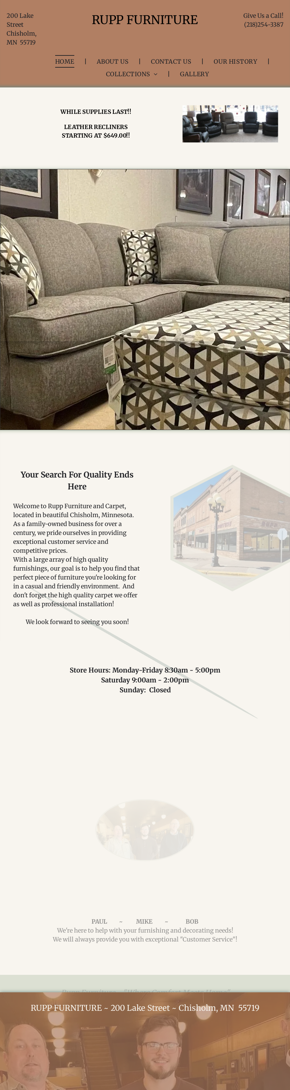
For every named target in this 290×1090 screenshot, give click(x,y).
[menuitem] (66, 61)
